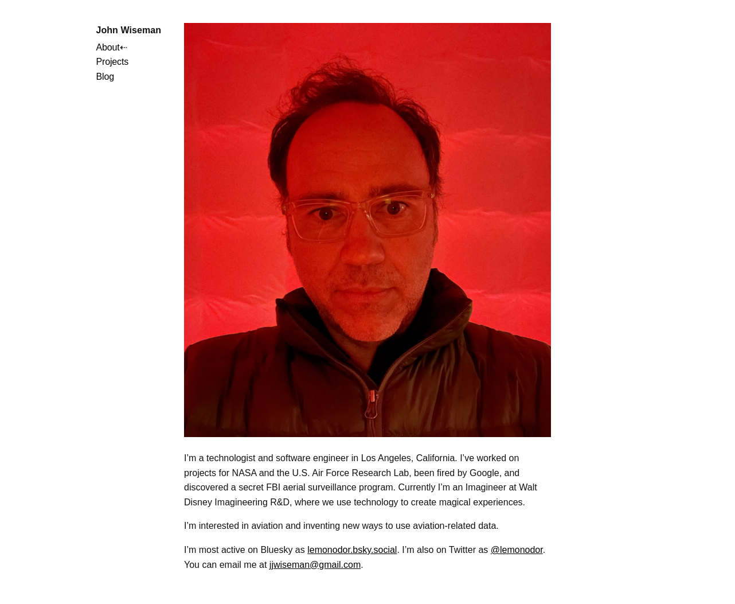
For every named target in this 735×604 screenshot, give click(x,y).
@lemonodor (517, 550)
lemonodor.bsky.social (352, 550)
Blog (105, 76)
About (107, 47)
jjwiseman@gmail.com (315, 565)
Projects (112, 62)
